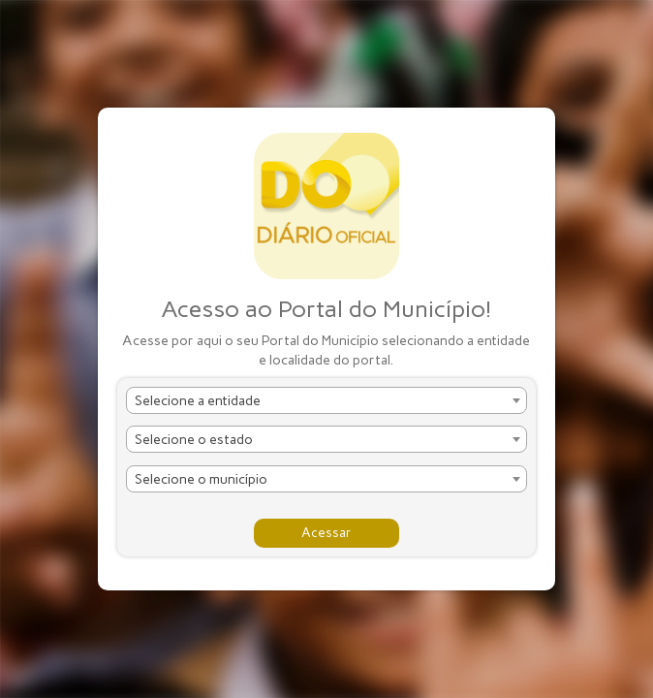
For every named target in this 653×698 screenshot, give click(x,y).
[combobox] (326, 400)
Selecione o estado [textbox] (194, 439)
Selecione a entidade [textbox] (198, 401)
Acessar (326, 532)
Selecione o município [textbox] (201, 479)
